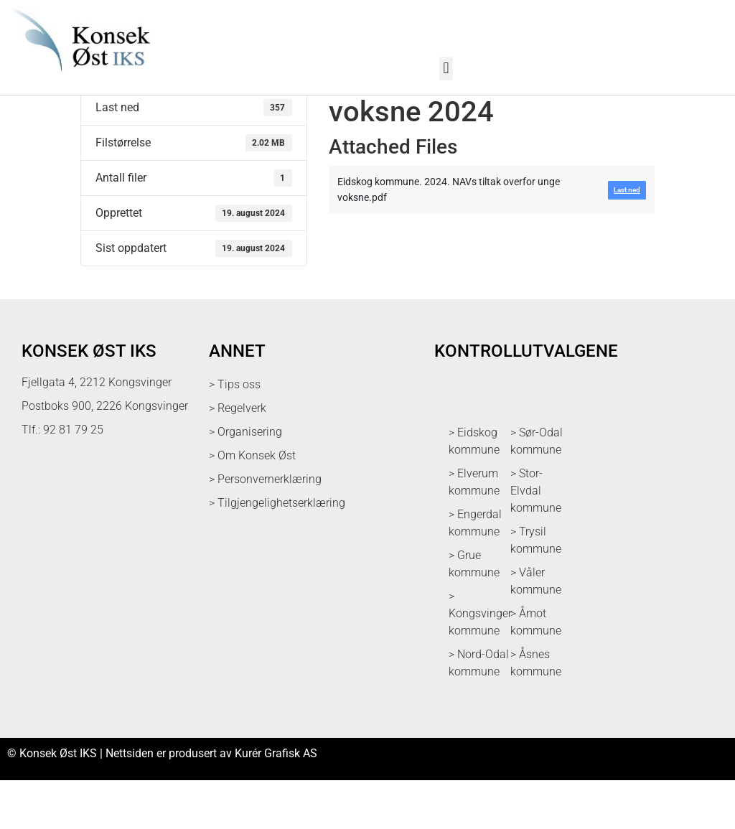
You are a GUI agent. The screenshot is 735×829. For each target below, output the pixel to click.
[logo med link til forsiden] (78, 78)
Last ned (102, 119)
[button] (446, 68)
